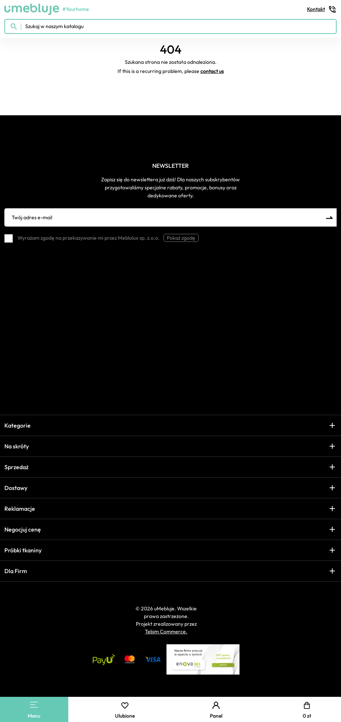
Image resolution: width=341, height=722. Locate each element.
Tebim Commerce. (166, 631)
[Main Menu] (34, 704)
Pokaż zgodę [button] (181, 238)
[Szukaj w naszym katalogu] (170, 26)
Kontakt (322, 9)
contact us (212, 71)
